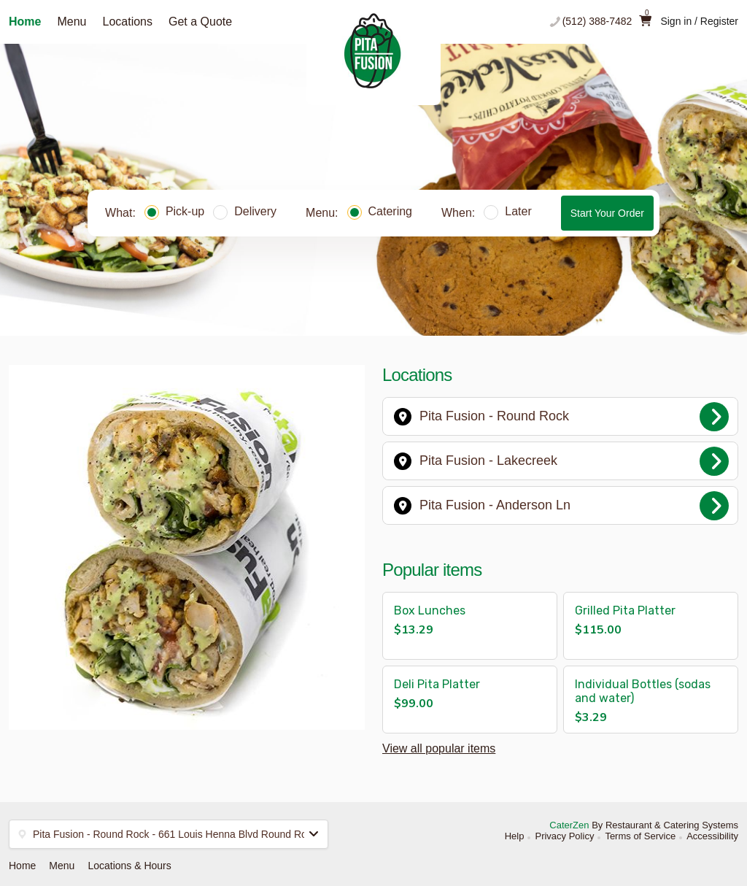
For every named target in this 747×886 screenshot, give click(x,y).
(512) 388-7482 (597, 21)
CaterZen (569, 825)
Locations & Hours (129, 865)
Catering (379, 211)
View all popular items (438, 748)
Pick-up (174, 211)
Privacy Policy (564, 836)
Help (515, 836)
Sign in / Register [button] (699, 21)
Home (25, 21)
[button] (469, 626)
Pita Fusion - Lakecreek (561, 461)
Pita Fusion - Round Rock (561, 416)
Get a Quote (200, 21)
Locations (127, 21)
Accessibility (712, 836)
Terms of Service (640, 836)
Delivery (244, 211)
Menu (71, 21)
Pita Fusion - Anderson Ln (561, 505)
